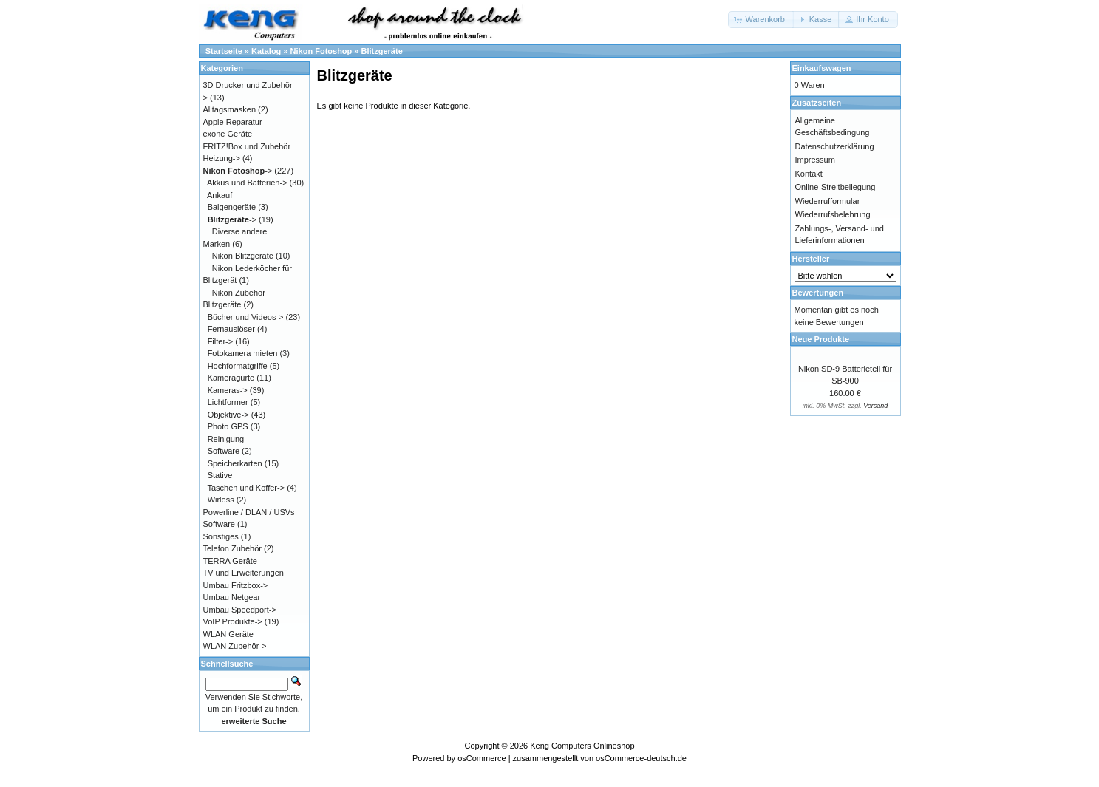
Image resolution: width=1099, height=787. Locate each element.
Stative (220, 475)
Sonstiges (221, 536)
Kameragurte (231, 377)
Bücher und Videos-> (246, 317)
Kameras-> (228, 390)
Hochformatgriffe (238, 365)
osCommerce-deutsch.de (641, 758)
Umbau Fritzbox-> (235, 585)
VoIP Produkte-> (232, 621)
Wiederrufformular (827, 201)
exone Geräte (228, 133)
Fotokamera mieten (243, 353)
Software (223, 450)
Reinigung (226, 439)
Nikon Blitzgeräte (242, 255)
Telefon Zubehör (232, 548)
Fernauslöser (231, 328)
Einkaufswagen (821, 68)
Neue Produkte (821, 339)
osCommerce (481, 758)
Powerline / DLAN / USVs (249, 512)
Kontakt (809, 173)
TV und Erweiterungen (243, 572)
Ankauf (219, 195)
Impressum (815, 159)
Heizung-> (221, 158)
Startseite (223, 51)
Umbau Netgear (232, 597)
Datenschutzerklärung (834, 146)
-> (238, 170)
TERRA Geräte (230, 560)
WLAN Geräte (228, 634)
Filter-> (221, 341)
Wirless (221, 499)
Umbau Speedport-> (239, 609)
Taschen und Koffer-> (246, 487)
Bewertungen (818, 292)
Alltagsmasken (229, 109)
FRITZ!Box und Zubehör (247, 146)
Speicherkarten (235, 463)
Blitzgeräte (382, 51)
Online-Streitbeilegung (835, 187)
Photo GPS (228, 426)
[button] (761, 19)
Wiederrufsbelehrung (833, 214)
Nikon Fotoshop (321, 51)
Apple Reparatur (232, 121)
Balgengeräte (232, 206)
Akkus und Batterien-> (247, 182)
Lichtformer (228, 402)
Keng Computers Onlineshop (582, 745)
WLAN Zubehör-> (235, 645)
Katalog (266, 51)
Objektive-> (228, 414)
